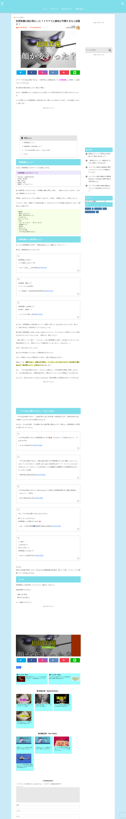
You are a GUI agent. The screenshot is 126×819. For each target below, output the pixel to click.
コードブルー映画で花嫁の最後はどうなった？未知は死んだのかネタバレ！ (99, 188)
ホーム (45, 9)
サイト (18, 782)
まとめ (25, 154)
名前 (17, 770)
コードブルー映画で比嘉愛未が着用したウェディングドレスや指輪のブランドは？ (99, 169)
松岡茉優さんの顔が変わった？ (32, 146)
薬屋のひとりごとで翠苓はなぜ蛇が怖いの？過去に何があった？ (99, 155)
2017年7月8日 (39, 555)
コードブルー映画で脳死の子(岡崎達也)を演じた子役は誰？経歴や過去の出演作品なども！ (99, 179)
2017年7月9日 (41, 474)
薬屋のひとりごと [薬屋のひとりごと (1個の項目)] (90, 212)
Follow (48, 643)
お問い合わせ (79, 9)
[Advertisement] (48, 123)
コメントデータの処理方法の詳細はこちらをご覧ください (31, 800)
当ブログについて (67, 9)
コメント (19, 752)
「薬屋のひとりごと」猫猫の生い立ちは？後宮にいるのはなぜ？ (99, 162)
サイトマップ (54, 9)
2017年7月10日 (37, 445)
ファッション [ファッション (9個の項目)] (98, 208)
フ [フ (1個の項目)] (92, 208)
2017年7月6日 (38, 498)
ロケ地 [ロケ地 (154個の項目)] (104, 208)
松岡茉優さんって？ (28, 142)
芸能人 (19, 667)
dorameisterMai (71, 27)
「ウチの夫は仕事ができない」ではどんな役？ (36, 150)
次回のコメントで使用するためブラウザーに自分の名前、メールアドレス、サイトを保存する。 (42, 789)
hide (30, 138)
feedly (48, 647)
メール (18, 776)
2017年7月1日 (42, 267)
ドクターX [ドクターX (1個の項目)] (88, 208)
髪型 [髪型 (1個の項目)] (97, 212)
